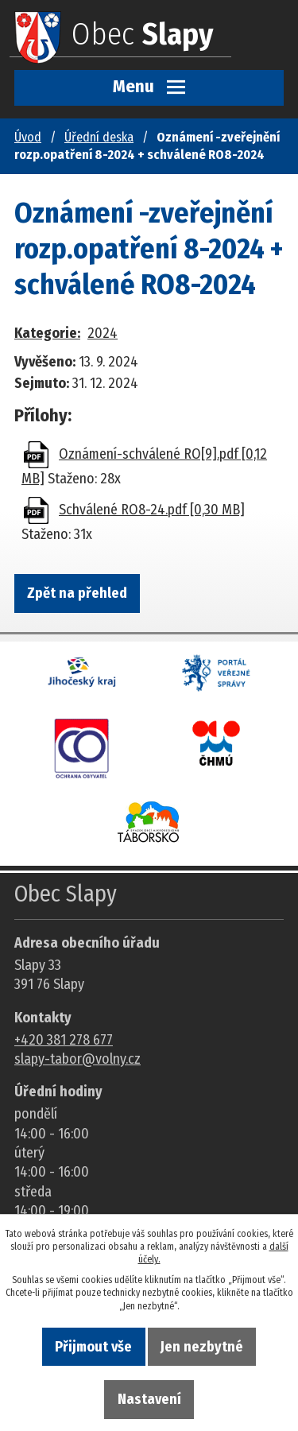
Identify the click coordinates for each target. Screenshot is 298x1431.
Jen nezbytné (202, 1346)
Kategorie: (47, 333)
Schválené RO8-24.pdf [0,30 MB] (152, 509)
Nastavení (149, 1399)
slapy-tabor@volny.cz (77, 1059)
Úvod (27, 137)
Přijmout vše (93, 1346)
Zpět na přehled (77, 593)
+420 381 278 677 (63, 1040)
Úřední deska (99, 137)
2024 (102, 333)
